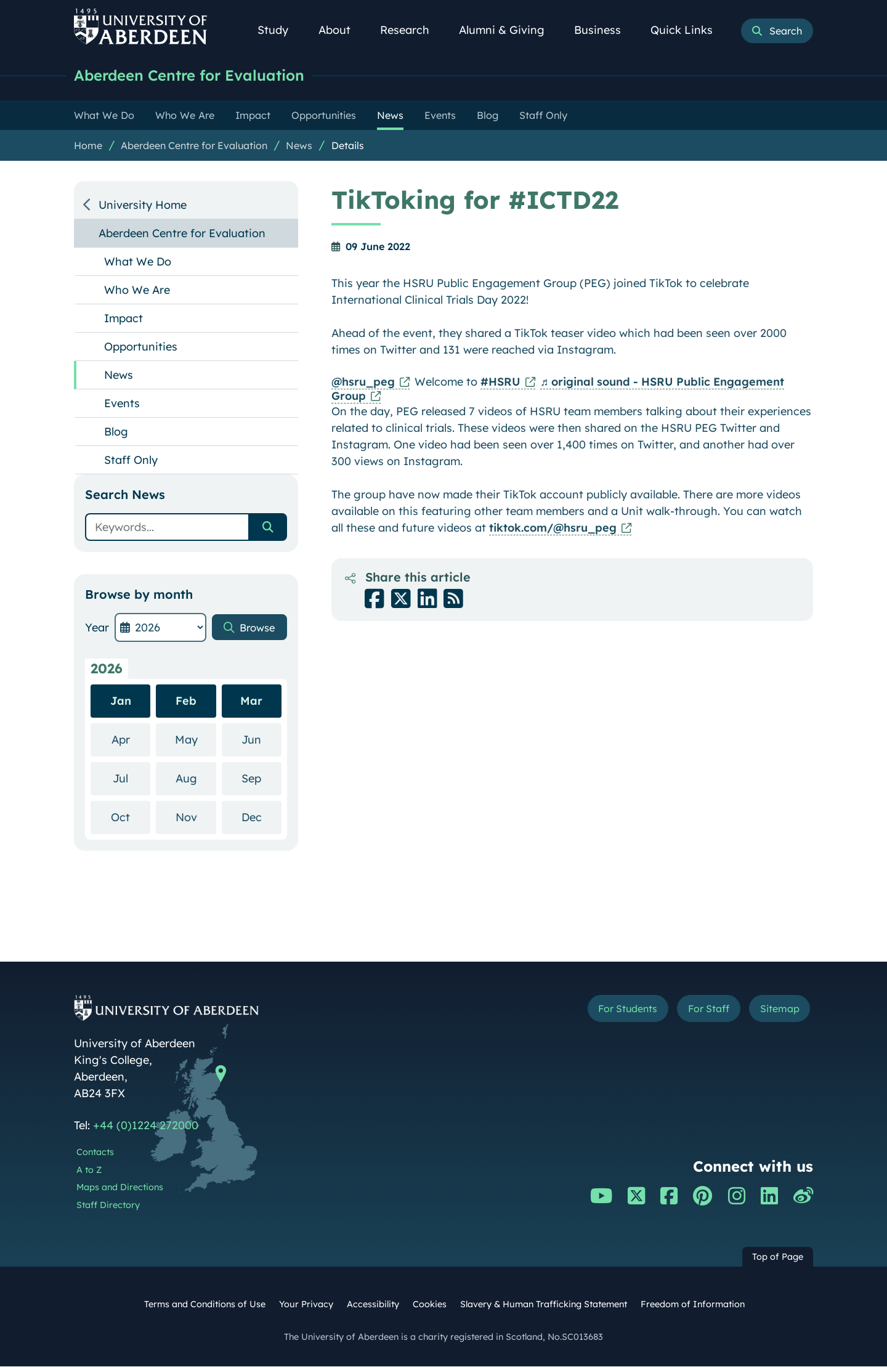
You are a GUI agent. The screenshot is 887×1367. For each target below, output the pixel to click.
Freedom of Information (693, 1304)
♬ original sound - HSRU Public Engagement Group (557, 389)
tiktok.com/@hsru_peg (553, 528)
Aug (196, 778)
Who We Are (137, 290)
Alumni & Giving (508, 30)
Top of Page (777, 1257)
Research (411, 30)
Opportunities (140, 347)
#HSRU (500, 382)
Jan (120, 701)
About (341, 30)
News (299, 146)
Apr (131, 739)
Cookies (430, 1304)
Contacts (95, 1152)
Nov (196, 817)
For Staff (697, 1011)
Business (604, 30)
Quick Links (688, 30)
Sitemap (776, 1011)
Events (122, 404)
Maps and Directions (119, 1187)
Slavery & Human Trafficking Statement (543, 1304)
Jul (131, 778)
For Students (606, 1011)
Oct (130, 817)
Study (279, 30)
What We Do (137, 262)
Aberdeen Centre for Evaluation (197, 75)
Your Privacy (306, 1304)
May (195, 739)
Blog (116, 432)
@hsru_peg (363, 382)
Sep (261, 778)
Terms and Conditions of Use (204, 1304)
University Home (143, 205)
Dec (261, 817)
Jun (261, 739)
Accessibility (373, 1304)
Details (347, 146)
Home (88, 146)
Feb (186, 701)
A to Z (89, 1170)
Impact (123, 319)
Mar (251, 701)
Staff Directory (108, 1205)
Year (97, 628)
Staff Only (131, 460)
